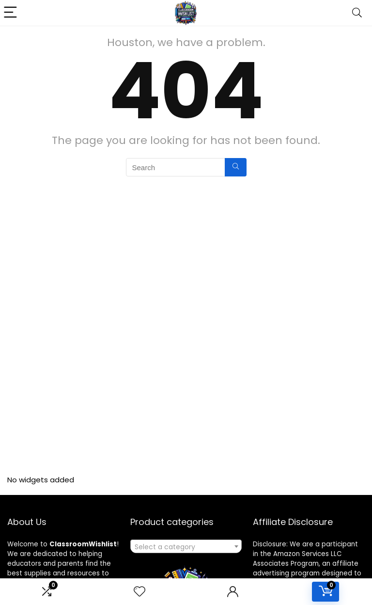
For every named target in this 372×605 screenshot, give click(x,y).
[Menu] (11, 13)
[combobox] (186, 546)
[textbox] (186, 547)
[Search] (357, 13)
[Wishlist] (139, 592)
